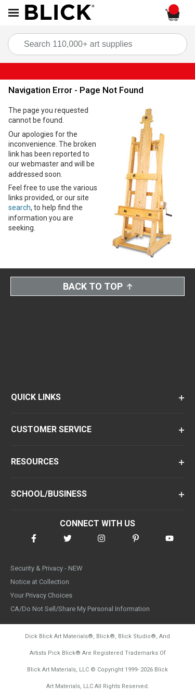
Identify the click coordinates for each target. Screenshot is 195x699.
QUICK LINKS (36, 397)
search (19, 207)
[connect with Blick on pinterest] (135, 545)
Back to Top (98, 286)
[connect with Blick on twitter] (67, 545)
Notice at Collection (39, 582)
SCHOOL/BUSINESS (49, 494)
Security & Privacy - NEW (46, 568)
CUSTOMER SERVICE (51, 429)
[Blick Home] (60, 13)
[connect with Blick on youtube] (169, 545)
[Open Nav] (13, 13)
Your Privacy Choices (41, 595)
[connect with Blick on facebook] (33, 545)
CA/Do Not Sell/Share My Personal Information (80, 609)
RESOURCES (35, 462)
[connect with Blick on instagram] (101, 545)
